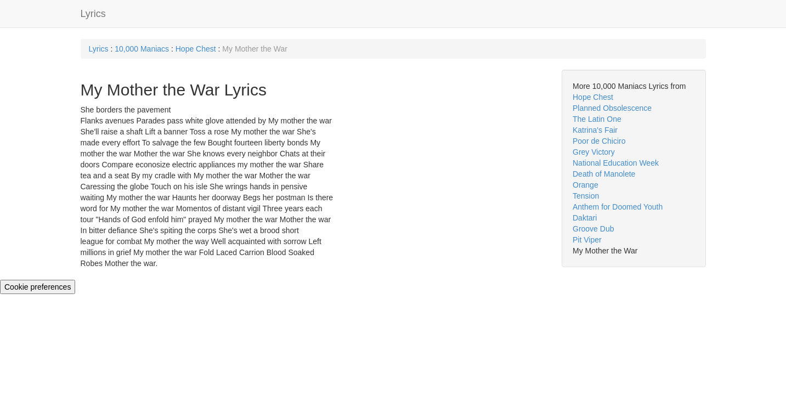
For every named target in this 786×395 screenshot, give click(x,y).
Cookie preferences (37, 287)
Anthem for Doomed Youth (618, 206)
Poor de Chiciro (599, 141)
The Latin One (597, 119)
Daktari (585, 217)
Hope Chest (196, 48)
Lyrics (93, 13)
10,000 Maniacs (142, 48)
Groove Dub (593, 228)
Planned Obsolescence (612, 108)
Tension (586, 195)
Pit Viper (587, 239)
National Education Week (616, 163)
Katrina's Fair (595, 130)
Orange (585, 184)
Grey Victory (594, 152)
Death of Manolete (604, 174)
